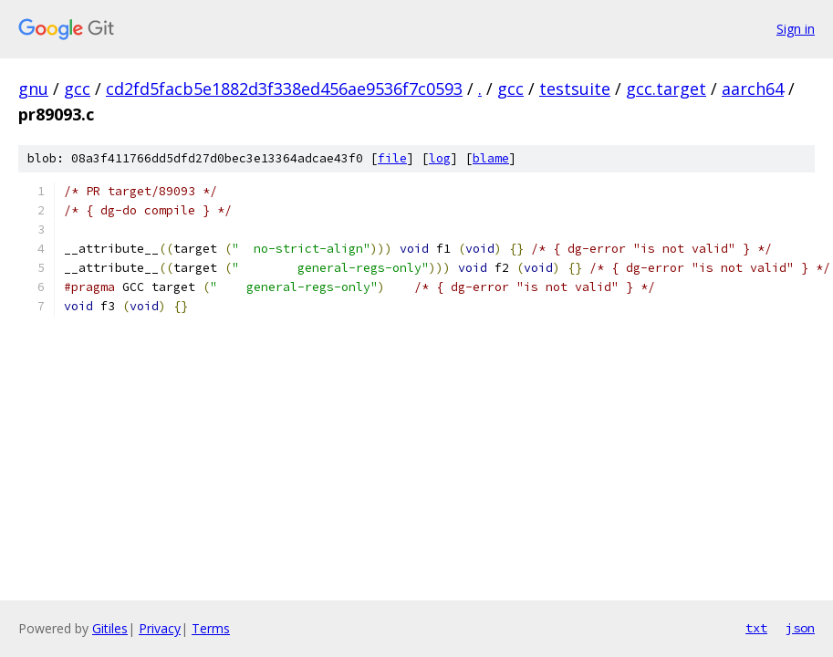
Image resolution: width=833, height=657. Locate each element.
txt (756, 628)
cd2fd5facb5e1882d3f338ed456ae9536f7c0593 (284, 88)
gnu (33, 88)
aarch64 (753, 88)
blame (491, 158)
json (800, 628)
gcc (77, 88)
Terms (211, 628)
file (392, 158)
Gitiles (110, 628)
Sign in (795, 28)
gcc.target (666, 88)
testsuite (574, 88)
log (440, 158)
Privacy (160, 628)
